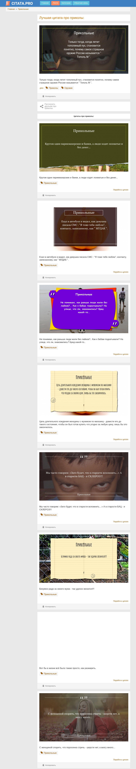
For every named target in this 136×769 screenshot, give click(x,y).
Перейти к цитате (120, 190)
